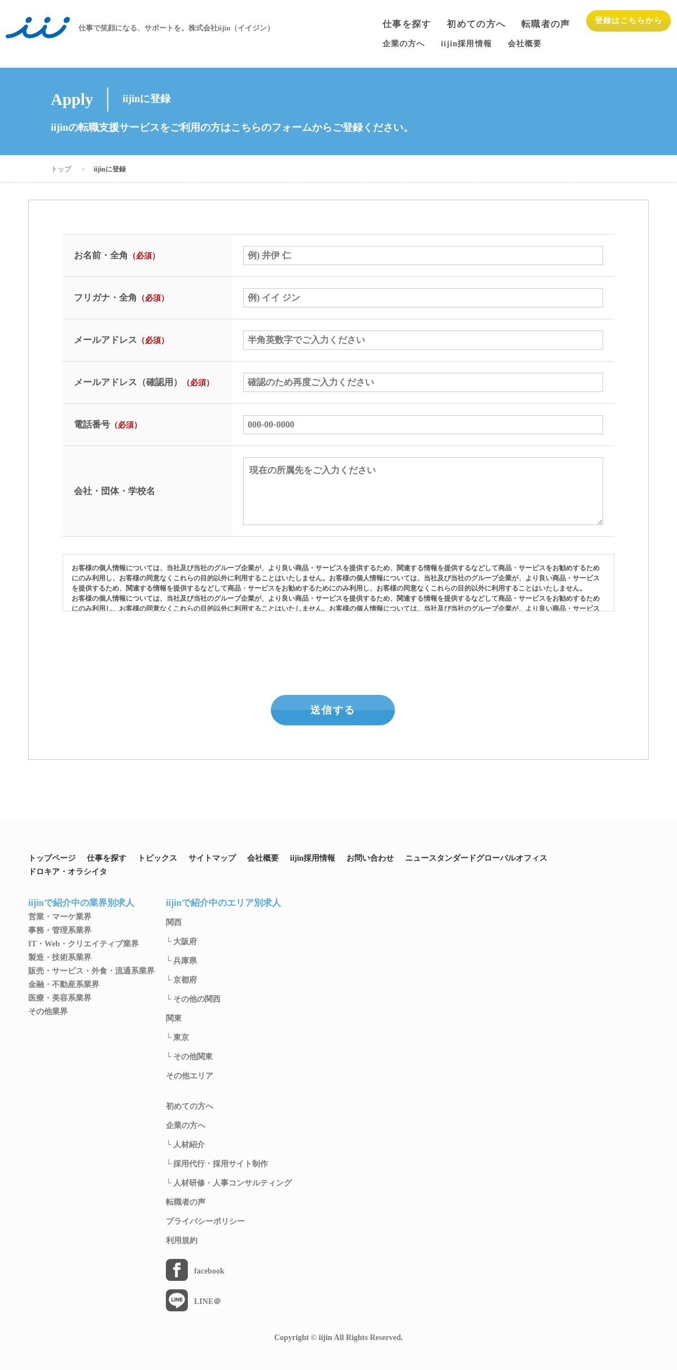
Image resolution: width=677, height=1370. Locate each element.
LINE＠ (207, 1302)
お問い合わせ (370, 858)
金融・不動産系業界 (63, 985)
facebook (209, 1271)
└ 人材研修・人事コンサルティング (229, 1183)
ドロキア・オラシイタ (67, 872)
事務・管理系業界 (59, 931)
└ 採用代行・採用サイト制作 (217, 1164)
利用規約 (181, 1241)
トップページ (52, 858)
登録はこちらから (629, 20)
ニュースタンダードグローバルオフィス (476, 858)
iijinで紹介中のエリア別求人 (223, 903)
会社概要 (263, 858)
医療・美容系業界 (59, 998)
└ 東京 (177, 1038)
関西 (174, 923)
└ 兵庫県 (181, 961)
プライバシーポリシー (205, 1222)
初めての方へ (476, 24)
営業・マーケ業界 (59, 917)
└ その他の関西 (193, 999)
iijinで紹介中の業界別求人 (81, 903)
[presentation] (339, 650)
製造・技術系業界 (59, 958)
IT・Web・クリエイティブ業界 (83, 944)
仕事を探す (407, 24)
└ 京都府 (181, 980)
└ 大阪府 (181, 942)
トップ (61, 169)
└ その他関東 (189, 1057)
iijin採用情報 (312, 858)
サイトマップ (212, 858)
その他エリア (189, 1076)
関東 (174, 1019)
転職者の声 (545, 24)
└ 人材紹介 (185, 1145)
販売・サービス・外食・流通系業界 (91, 971)
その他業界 (48, 1012)
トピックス (157, 858)
